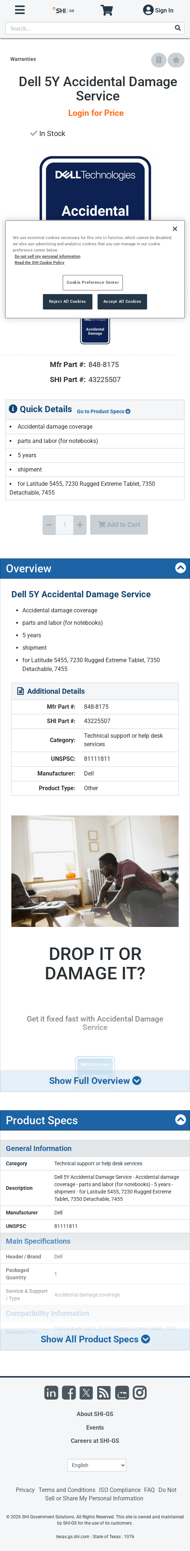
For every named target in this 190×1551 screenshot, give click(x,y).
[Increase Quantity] (80, 525)
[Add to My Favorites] (176, 60)
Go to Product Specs (104, 411)
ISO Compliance (119, 1489)
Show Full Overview (95, 1080)
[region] (95, 269)
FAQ (149, 1489)
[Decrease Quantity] (49, 525)
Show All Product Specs (95, 1339)
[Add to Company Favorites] (159, 60)
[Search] (177, 28)
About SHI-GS (95, 1414)
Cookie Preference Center (93, 282)
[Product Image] (94, 329)
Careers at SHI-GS (95, 1440)
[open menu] (20, 10)
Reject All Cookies (67, 301)
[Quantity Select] (64, 525)
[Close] (175, 229)
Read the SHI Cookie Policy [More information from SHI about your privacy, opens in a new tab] (40, 262)
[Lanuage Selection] (96, 1465)
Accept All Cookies (122, 301)
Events (95, 1427)
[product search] (95, 28)
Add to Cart (119, 524)
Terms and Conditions (67, 1489)
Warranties (23, 59)
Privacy (25, 1489)
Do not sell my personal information (47, 256)
